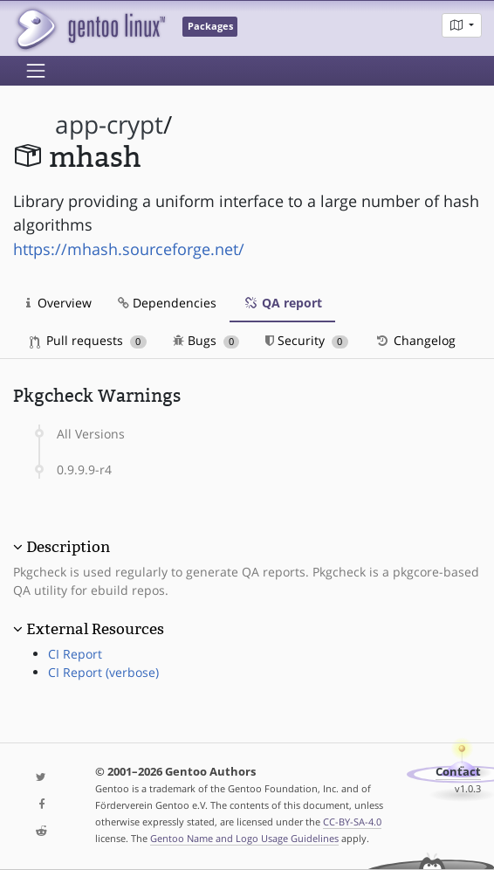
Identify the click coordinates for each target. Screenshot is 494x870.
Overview (59, 302)
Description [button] (68, 547)
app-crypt (109, 124)
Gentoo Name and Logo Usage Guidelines (244, 838)
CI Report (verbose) (103, 672)
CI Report (75, 654)
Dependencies (167, 302)
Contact (458, 771)
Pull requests (88, 340)
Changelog (415, 340)
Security (306, 340)
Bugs (206, 340)
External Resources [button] (95, 629)
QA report (282, 302)
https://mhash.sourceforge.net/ (128, 248)
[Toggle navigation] (36, 71)
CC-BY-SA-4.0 (352, 821)
